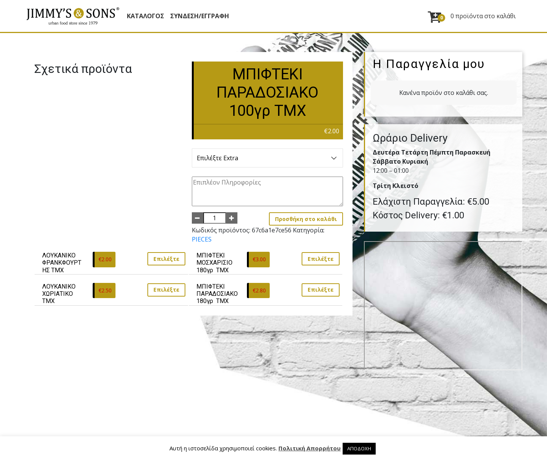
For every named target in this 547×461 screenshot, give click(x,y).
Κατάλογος (145, 16)
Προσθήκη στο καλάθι (306, 219)
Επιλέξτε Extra (267, 158)
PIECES (202, 239)
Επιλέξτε (166, 258)
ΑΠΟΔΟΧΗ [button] (359, 448)
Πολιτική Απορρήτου (309, 448)
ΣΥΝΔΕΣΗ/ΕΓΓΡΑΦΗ (199, 16)
